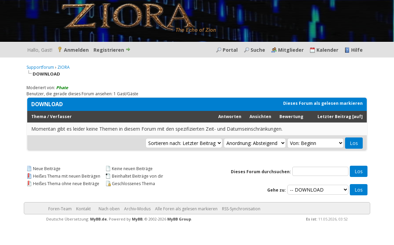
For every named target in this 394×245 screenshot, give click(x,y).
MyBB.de (98, 219)
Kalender (327, 50)
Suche (258, 50)
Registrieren (108, 50)
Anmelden (76, 50)
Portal (230, 50)
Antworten (229, 116)
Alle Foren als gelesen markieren (186, 209)
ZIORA (63, 67)
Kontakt (83, 209)
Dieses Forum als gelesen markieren (323, 103)
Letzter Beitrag (334, 116)
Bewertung (291, 116)
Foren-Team (60, 209)
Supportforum (40, 67)
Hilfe (357, 50)
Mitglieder (291, 50)
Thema (38, 116)
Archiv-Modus (137, 209)
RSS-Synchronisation (241, 209)
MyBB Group (179, 219)
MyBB (137, 219)
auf (357, 116)
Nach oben (109, 209)
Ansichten (260, 116)
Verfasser (61, 116)
